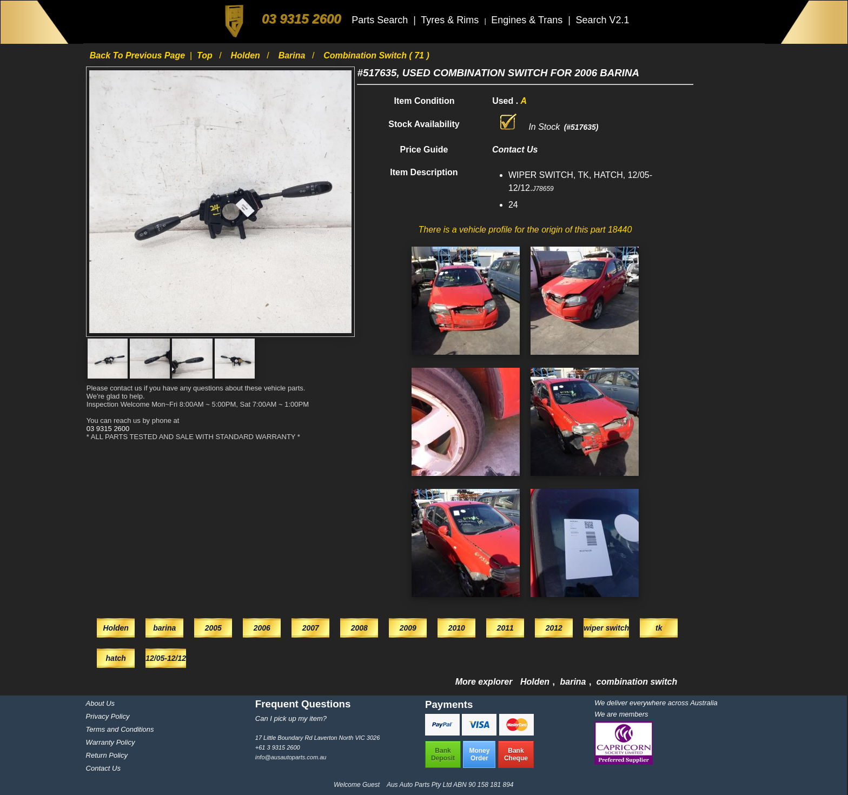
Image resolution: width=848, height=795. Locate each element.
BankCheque (516, 754)
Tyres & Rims (451, 20)
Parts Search (381, 20)
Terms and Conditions (120, 729)
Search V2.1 (602, 20)
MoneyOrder (479, 754)
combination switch (637, 681)
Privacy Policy (108, 716)
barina (293, 55)
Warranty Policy (110, 742)
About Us (100, 703)
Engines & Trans (528, 20)
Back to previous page (139, 55)
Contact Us (103, 768)
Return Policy (107, 755)
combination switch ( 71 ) (376, 55)
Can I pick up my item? (291, 718)
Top (206, 55)
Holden (247, 55)
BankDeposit (443, 754)
